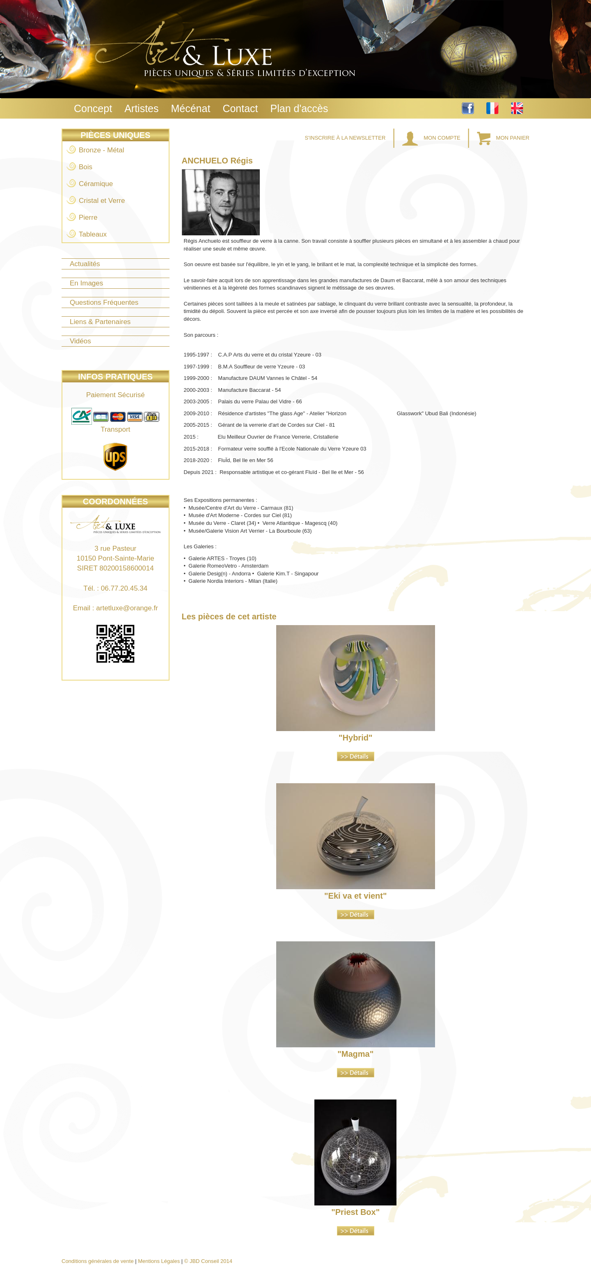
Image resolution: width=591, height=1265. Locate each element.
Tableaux (93, 234)
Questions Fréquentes (104, 302)
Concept (93, 108)
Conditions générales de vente (98, 1261)
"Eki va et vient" (355, 895)
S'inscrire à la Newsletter (346, 138)
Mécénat (190, 108)
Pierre (88, 217)
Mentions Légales (159, 1261)
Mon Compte (432, 138)
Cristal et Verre (102, 201)
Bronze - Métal (101, 150)
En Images (86, 283)
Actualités (85, 264)
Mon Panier (503, 138)
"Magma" (355, 1053)
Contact (240, 108)
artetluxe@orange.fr (127, 608)
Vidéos (80, 341)
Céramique (96, 184)
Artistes (141, 108)
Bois (85, 167)
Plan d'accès (299, 108)
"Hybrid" (355, 737)
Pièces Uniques (115, 135)
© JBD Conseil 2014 (208, 1261)
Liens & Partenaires (100, 322)
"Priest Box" (355, 1212)
